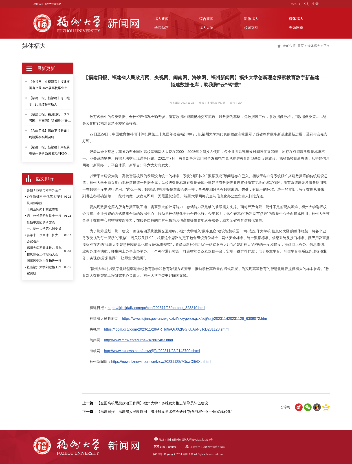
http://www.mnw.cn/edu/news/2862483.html (138, 340)
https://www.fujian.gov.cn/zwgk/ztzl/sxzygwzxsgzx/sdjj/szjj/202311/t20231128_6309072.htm (194, 318)
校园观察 (251, 28)
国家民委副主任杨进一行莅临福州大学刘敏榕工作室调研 (44, 267)
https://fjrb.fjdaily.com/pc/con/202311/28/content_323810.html (156, 308)
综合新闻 (206, 19)
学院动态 (161, 28)
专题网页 (296, 28)
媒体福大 (296, 19)
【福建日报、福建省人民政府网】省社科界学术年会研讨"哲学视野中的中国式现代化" (157, 412)
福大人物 (206, 28)
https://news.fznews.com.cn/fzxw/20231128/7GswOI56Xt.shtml (161, 362)
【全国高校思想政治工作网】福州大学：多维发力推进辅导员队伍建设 (145, 403)
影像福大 (251, 19)
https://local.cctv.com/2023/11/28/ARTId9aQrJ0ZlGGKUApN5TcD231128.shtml (166, 329)
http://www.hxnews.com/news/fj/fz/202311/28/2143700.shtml (152, 351)
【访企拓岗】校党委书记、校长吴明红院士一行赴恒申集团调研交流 (44, 215)
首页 (300, 46)
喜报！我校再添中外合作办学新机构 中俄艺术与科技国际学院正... (44, 196)
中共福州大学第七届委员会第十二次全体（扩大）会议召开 (44, 235)
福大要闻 (161, 19)
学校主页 (296, 3)
